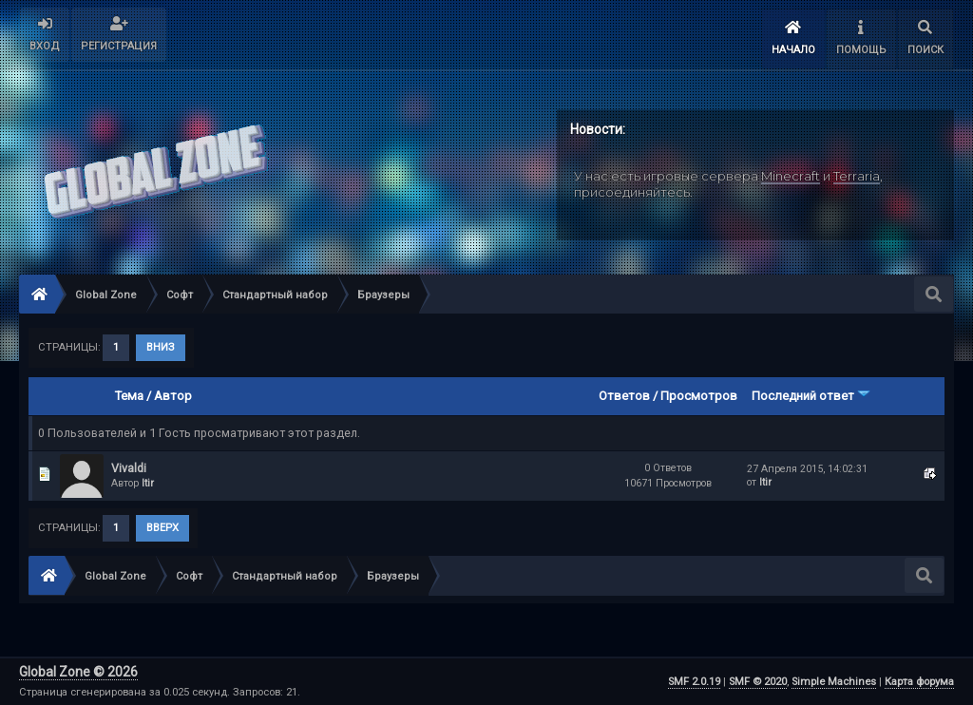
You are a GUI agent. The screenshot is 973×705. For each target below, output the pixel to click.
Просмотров (698, 396)
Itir (148, 483)
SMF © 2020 (758, 682)
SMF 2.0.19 (694, 682)
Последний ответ (811, 396)
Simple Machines (834, 682)
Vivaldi (128, 468)
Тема (129, 396)
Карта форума (919, 682)
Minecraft (790, 175)
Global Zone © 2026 (78, 671)
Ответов (624, 396)
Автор (173, 396)
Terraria (856, 175)
